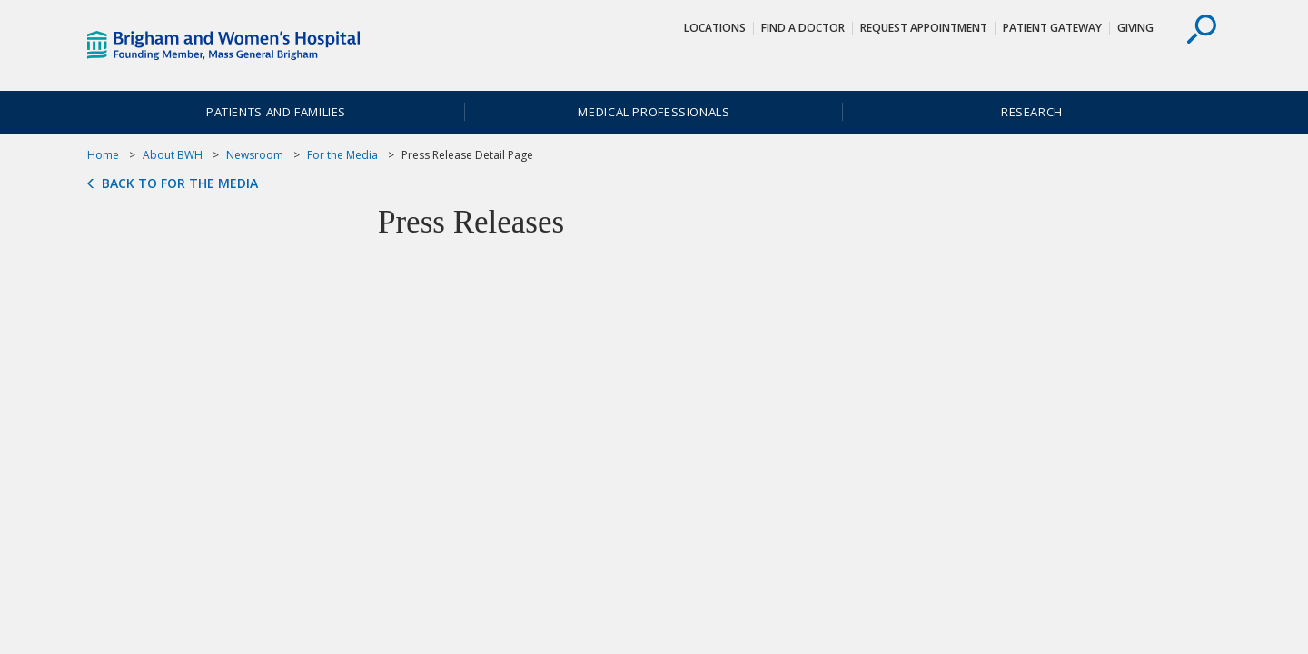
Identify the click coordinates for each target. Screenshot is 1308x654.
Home (103, 155)
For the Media (342, 155)
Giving (1135, 27)
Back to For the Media (180, 183)
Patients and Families (276, 112)
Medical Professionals (653, 112)
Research (1032, 112)
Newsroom (254, 155)
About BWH (173, 155)
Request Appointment (923, 27)
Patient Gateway (1052, 27)
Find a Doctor (803, 27)
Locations (715, 27)
